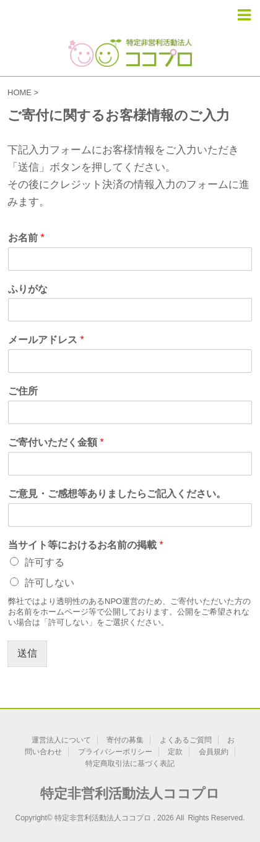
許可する (44, 562)
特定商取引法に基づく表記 (130, 763)
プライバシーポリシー (115, 751)
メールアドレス (46, 339)
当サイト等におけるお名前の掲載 (85, 545)
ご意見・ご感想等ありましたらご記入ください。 (117, 493)
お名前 (26, 237)
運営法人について (61, 740)
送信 (27, 653)
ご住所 (23, 391)
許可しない (49, 582)
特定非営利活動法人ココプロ (130, 793)
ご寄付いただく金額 (56, 442)
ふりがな (28, 289)
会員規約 (213, 751)
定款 (175, 751)
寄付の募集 (125, 740)
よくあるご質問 (186, 740)
